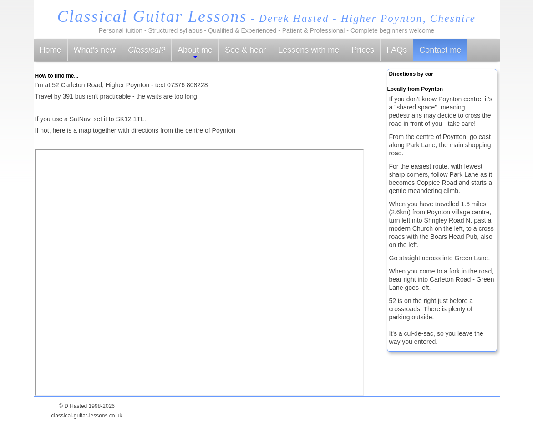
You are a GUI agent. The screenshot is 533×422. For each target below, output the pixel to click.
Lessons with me (308, 50)
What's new (95, 50)
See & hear (245, 50)
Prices (362, 50)
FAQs (396, 50)
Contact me (440, 50)
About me (195, 52)
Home (50, 50)
